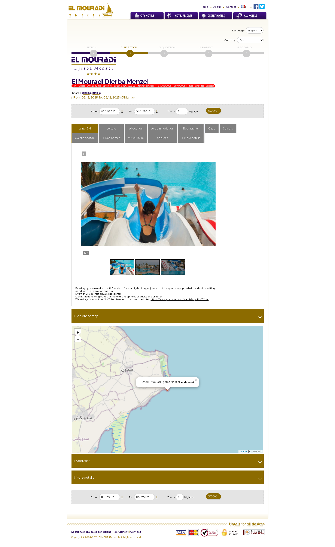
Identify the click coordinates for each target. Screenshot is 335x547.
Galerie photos (85, 138)
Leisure (111, 128)
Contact (231, 6)
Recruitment (121, 531)
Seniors (228, 128)
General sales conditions (95, 531)
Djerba (86, 92)
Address (162, 138)
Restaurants (191, 128)
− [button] (77, 338)
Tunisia (96, 92)
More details (192, 138)
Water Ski (85, 128)
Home (204, 6)
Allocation (136, 128)
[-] (258, 317)
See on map (113, 138)
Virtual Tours (136, 138)
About (217, 6)
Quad (211, 128)
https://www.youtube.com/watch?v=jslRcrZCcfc (180, 299)
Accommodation (162, 128)
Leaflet (244, 451)
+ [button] (77, 332)
